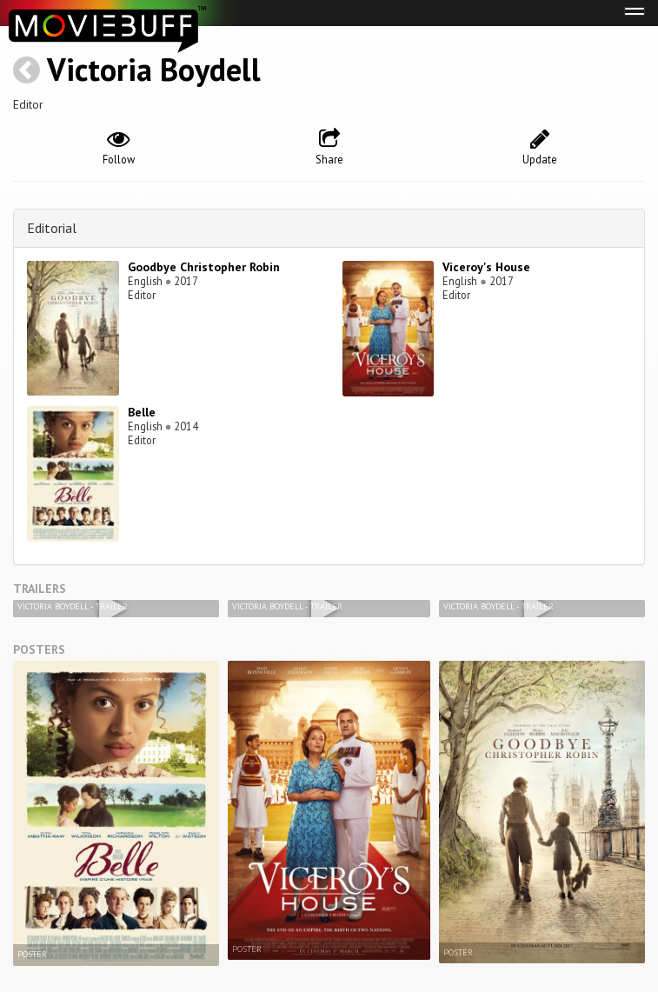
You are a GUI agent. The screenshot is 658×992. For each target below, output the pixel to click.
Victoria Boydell (154, 69)
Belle (142, 412)
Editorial (51, 227)
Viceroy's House (486, 267)
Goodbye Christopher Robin (204, 267)
